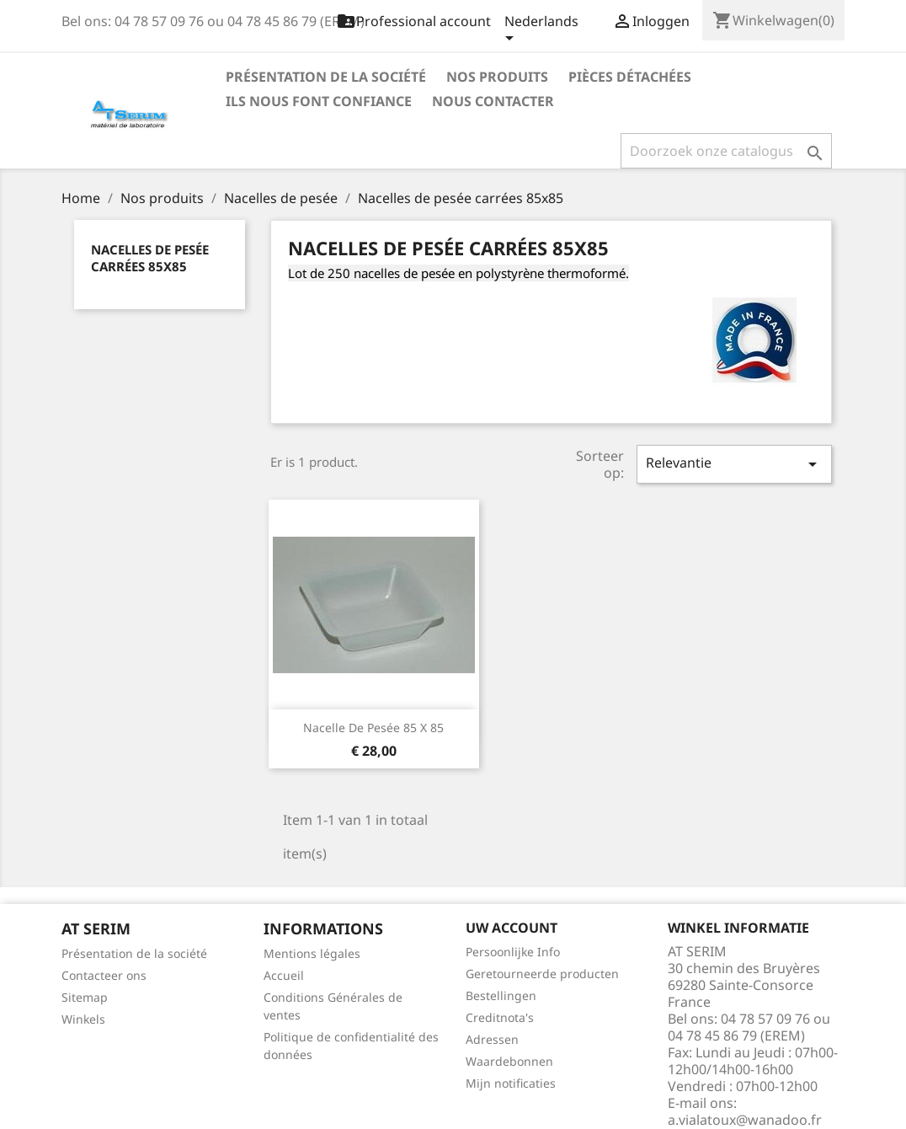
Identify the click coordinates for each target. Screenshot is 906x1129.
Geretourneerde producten (542, 974)
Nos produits (497, 76)
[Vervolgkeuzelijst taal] (541, 31)
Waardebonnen (509, 1061)
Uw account (511, 927)
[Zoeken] (726, 151)
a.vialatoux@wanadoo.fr (745, 1119)
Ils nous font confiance (319, 101)
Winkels (83, 1019)
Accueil (284, 975)
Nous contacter (493, 101)
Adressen (492, 1039)
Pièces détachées (629, 76)
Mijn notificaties (511, 1083)
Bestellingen (501, 995)
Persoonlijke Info (513, 952)
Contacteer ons (104, 975)
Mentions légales (312, 953)
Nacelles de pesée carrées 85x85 (150, 258)
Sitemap (84, 997)
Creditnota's (500, 1017)
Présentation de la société (326, 76)
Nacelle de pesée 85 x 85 (373, 728)
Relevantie (734, 463)
